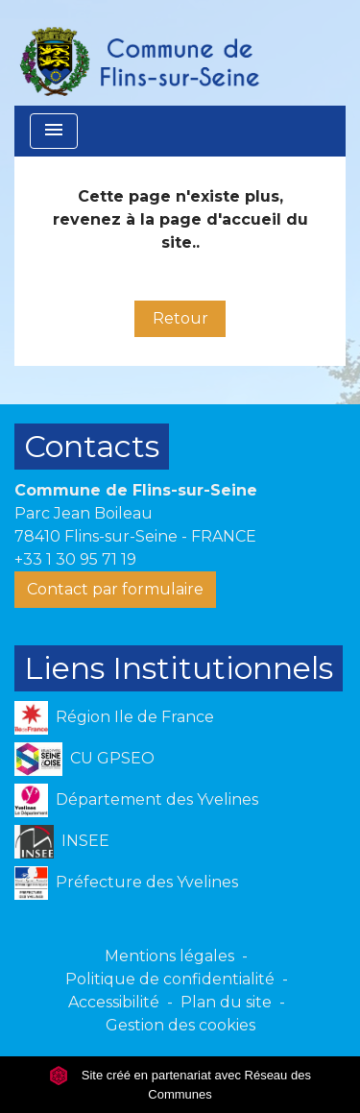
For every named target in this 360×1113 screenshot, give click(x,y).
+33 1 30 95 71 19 (75, 559)
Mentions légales (169, 956)
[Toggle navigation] (54, 131)
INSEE (61, 842)
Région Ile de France (114, 718)
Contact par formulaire (115, 589)
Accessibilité (113, 1002)
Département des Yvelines (136, 800)
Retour (180, 318)
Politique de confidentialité (170, 979)
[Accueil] (138, 52)
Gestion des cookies (180, 1025)
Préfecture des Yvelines (126, 883)
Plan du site (226, 1002)
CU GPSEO (84, 759)
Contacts (91, 446)
